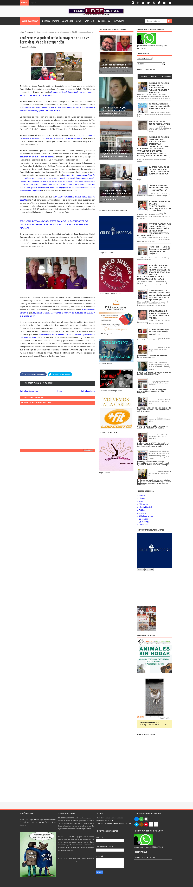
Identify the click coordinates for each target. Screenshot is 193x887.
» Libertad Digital (144, 507)
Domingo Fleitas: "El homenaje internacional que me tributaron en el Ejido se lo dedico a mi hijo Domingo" (159, 295)
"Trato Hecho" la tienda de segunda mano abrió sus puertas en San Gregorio (115, 153)
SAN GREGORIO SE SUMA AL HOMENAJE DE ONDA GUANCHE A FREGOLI (159, 314)
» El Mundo (142, 498)
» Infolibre (141, 513)
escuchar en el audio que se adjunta (37, 157)
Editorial (90, 21)
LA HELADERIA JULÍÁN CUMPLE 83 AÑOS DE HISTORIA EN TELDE (152, 427)
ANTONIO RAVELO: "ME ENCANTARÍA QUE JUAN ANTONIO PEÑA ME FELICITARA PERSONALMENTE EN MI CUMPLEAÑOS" (154, 229)
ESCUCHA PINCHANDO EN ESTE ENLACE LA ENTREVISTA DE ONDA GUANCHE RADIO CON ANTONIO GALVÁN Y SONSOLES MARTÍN (54, 224)
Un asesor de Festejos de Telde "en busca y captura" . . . (115, 68)
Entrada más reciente (29, 390)
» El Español (142, 504)
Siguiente (149, 570)
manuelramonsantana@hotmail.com (117, 823)
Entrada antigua (88, 390)
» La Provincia (143, 522)
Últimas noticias (30, 21)
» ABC (140, 501)
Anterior (141, 570)
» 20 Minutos (142, 519)
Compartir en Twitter (59, 374)
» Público (141, 510)
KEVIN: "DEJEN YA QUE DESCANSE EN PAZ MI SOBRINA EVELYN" (113, 111)
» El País (141, 495)
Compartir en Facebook (32, 374)
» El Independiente (145, 516)
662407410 (109, 820)
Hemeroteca (104, 21)
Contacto (119, 21)
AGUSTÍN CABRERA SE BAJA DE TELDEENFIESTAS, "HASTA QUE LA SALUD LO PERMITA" (160, 206)
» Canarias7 (142, 525)
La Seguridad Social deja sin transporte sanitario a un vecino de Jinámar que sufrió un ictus (154, 409)
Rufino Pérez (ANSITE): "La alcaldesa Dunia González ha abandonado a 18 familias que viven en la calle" (153, 444)
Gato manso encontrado (148, 722)
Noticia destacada (50, 21)
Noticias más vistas (71, 21)
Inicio (22, 32)
